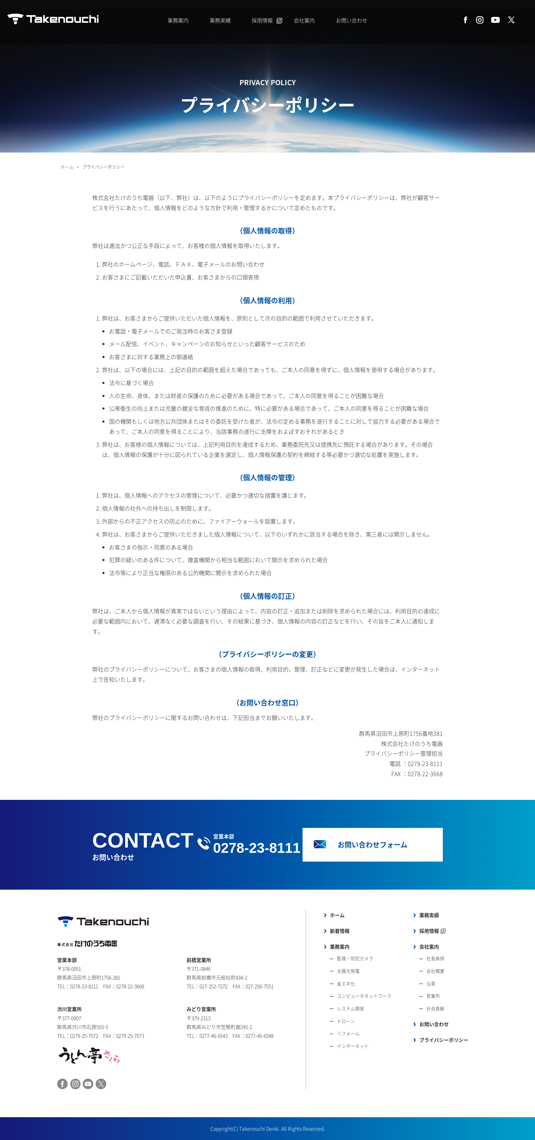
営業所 (433, 995)
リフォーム (348, 1033)
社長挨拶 (435, 958)
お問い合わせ (351, 20)
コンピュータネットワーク (364, 995)
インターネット (353, 1046)
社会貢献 (435, 1008)
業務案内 (178, 20)
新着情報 (340, 930)
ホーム (67, 167)
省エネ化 (346, 983)
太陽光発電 (348, 970)
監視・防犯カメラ (355, 958)
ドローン (346, 1021)
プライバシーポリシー (443, 1039)
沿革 (430, 983)
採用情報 (262, 20)
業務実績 (220, 20)
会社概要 (435, 970)
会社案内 (304, 20)
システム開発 (350, 1008)
